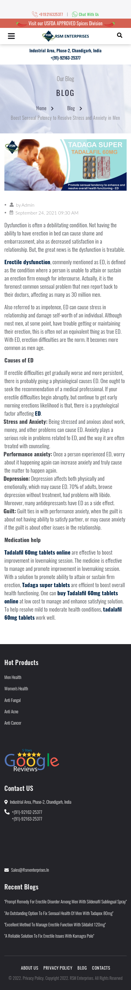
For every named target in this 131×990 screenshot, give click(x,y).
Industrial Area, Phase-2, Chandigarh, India (65, 50)
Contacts (101, 967)
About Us (29, 967)
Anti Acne (11, 711)
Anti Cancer (12, 722)
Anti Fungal (12, 700)
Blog (71, 108)
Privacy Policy (57, 967)
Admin (28, 205)
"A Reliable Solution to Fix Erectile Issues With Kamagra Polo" (49, 935)
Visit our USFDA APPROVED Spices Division (65, 23)
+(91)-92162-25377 (27, 812)
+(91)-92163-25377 (66, 58)
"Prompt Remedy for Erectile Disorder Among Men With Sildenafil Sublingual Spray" (65, 901)
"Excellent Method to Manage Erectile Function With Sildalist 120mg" (55, 924)
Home (41, 108)
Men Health (12, 677)
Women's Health (16, 688)
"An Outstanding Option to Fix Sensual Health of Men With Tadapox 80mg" (58, 913)
